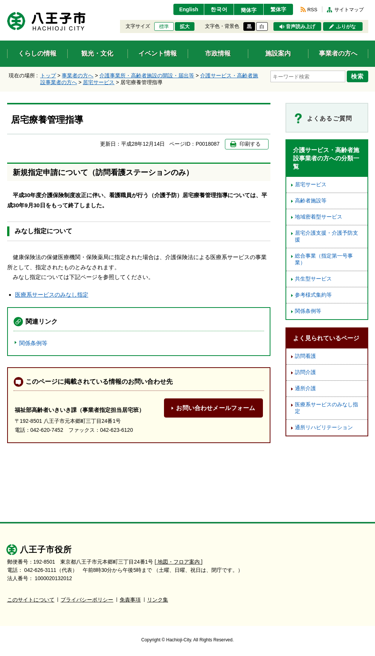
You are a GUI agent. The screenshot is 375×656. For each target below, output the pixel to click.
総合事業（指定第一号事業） (324, 259)
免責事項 (130, 600)
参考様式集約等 (313, 295)
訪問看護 (305, 356)
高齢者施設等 (310, 201)
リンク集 (157, 600)
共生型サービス (313, 279)
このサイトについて (31, 600)
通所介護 (305, 388)
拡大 (185, 26)
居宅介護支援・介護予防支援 (326, 236)
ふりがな (346, 26)
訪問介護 (305, 372)
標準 (164, 26)
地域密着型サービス (318, 217)
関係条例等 (33, 343)
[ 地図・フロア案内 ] (178, 562)
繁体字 (278, 9)
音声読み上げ (300, 26)
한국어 (219, 9)
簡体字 (249, 10)
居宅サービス (98, 82)
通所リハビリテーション (324, 427)
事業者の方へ (77, 75)
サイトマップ (349, 9)
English (188, 9)
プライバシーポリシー (87, 600)
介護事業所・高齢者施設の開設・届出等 (146, 75)
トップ (48, 75)
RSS (312, 9)
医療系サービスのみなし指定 (51, 294)
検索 (357, 76)
